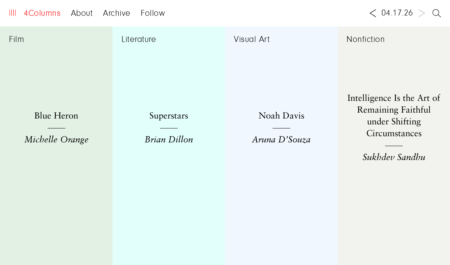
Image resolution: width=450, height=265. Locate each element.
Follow (153, 13)
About (82, 13)
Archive (117, 13)
